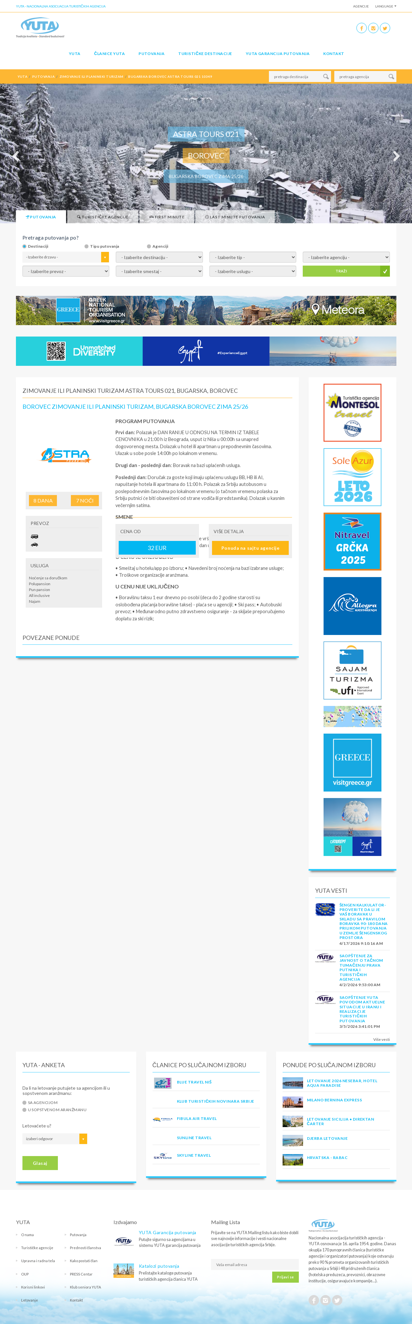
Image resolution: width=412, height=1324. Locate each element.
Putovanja (152, 53)
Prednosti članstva (85, 1248)
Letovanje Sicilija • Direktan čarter (340, 1121)
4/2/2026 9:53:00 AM (359, 984)
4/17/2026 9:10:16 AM (361, 943)
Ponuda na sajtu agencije (250, 548)
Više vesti (381, 1039)
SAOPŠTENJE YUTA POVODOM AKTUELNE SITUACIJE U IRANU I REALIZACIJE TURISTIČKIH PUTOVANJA (362, 1009)
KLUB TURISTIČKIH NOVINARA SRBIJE (215, 1101)
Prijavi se (285, 1277)
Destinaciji (38, 246)
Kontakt (333, 53)
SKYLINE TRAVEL (194, 1155)
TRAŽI (341, 271)
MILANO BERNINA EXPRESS (334, 1099)
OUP (25, 1274)
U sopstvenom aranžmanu (57, 1110)
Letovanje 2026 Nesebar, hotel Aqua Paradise (342, 1083)
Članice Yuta (109, 53)
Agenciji (160, 246)
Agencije (361, 6)
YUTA (75, 53)
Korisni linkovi (33, 1287)
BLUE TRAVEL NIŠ (194, 1082)
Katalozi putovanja (159, 1266)
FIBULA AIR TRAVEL (197, 1118)
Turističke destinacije (205, 53)
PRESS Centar (81, 1274)
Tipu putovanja (104, 246)
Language (384, 6)
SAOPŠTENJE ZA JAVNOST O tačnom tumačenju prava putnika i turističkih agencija (361, 967)
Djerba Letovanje (327, 1138)
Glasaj (40, 1163)
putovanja (43, 76)
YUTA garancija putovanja (278, 53)
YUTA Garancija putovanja (167, 1232)
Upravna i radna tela (38, 1261)
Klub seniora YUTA (85, 1287)
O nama (27, 1235)
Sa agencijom (43, 1103)
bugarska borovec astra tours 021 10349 (170, 76)
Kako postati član (84, 1261)
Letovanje (29, 1300)
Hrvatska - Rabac (327, 1157)
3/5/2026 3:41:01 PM (359, 1026)
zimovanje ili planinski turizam (92, 76)
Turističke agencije (37, 1248)
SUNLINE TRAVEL (194, 1137)
